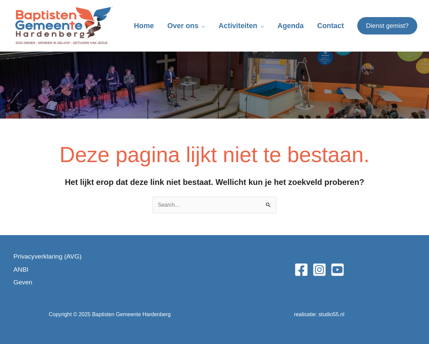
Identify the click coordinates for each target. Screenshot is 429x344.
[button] (387, 26)
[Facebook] (301, 270)
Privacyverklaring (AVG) (47, 256)
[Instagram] (319, 270)
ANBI (20, 269)
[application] (201, 26)
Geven (23, 282)
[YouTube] (337, 270)
